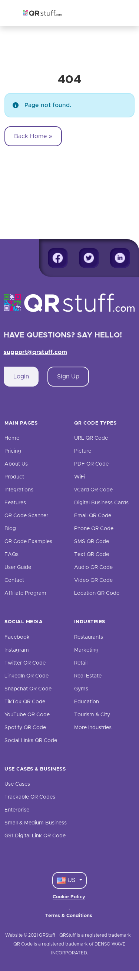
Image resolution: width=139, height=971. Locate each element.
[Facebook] (58, 258)
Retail (80, 663)
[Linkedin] (120, 258)
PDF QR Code (91, 464)
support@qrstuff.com (35, 352)
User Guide (17, 567)
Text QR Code (91, 554)
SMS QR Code (91, 541)
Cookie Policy (69, 897)
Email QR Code (92, 515)
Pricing (12, 451)
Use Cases (17, 784)
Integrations (18, 490)
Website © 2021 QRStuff (30, 935)
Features (15, 502)
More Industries (93, 727)
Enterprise (16, 810)
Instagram (16, 650)
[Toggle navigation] (115, 13)
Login (21, 377)
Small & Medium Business (35, 823)
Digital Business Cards (101, 502)
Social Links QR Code (30, 740)
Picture (82, 451)
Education (86, 701)
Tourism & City (92, 714)
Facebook (17, 637)
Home (11, 438)
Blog (10, 528)
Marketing (86, 650)
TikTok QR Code (24, 701)
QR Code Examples (28, 541)
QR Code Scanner (26, 515)
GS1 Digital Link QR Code (35, 835)
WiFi (79, 477)
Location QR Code (96, 593)
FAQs (11, 554)
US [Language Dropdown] (67, 880)
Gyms (81, 689)
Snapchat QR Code (28, 689)
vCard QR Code (93, 490)
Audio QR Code (93, 567)
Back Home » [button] (33, 136)
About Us (16, 464)
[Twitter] (89, 258)
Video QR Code (93, 580)
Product (14, 477)
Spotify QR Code (25, 727)
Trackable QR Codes (29, 797)
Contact (14, 580)
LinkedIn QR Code (26, 676)
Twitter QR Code (25, 663)
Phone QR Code (93, 528)
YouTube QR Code (27, 714)
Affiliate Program (25, 593)
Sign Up (68, 377)
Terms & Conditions (68, 915)
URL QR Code (91, 438)
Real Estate (88, 676)
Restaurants (88, 637)
